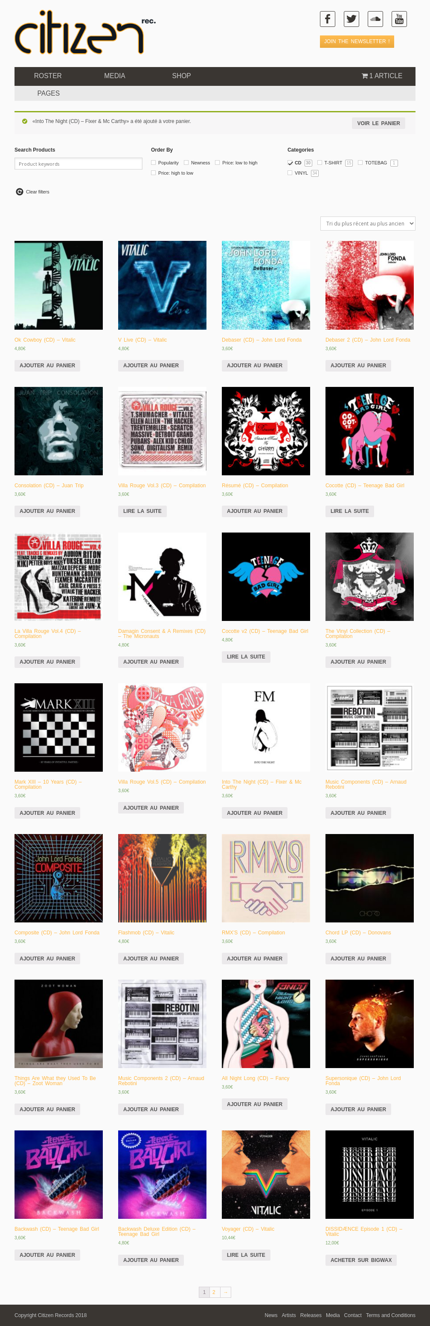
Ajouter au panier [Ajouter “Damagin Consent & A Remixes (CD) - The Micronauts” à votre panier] (151, 662)
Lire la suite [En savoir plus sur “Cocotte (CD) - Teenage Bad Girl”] (350, 511)
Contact (353, 1315)
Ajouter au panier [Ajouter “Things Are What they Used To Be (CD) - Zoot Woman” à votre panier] (47, 1109)
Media (114, 75)
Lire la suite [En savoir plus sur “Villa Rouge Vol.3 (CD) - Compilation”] (142, 511)
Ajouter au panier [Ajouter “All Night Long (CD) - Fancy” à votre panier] (254, 1104)
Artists (289, 1315)
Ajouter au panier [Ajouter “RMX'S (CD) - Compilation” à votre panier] (254, 959)
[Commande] (367, 224)
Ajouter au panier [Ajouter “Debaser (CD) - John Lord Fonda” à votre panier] (254, 366)
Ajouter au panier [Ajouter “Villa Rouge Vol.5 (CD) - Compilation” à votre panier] (151, 808)
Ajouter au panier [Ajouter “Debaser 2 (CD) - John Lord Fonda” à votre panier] (358, 366)
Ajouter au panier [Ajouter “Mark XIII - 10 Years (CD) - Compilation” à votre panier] (47, 813)
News (271, 1315)
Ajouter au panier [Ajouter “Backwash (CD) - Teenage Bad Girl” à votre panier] (47, 1255)
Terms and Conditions (390, 1315)
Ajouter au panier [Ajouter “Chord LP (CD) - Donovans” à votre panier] (358, 959)
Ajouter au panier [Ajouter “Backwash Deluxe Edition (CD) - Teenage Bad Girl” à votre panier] (151, 1260)
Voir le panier (378, 123)
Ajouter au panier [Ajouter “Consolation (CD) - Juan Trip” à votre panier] (47, 511)
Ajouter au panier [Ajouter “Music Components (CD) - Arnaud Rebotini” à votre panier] (358, 813)
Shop (181, 75)
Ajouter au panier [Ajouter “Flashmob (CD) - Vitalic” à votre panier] (151, 959)
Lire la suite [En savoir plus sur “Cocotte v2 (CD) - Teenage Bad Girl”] (246, 657)
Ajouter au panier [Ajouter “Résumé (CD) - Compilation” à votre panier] (254, 511)
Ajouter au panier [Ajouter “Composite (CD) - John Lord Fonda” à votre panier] (47, 959)
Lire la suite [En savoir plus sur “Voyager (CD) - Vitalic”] (246, 1255)
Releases (311, 1315)
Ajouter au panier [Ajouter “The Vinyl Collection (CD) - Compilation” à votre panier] (358, 662)
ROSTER (48, 75)
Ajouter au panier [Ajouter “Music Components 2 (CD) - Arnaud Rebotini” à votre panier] (151, 1109)
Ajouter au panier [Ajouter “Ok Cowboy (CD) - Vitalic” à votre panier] (47, 366)
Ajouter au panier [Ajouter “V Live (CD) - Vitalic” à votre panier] (151, 366)
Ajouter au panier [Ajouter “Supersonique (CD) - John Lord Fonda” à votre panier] (358, 1109)
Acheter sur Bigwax (361, 1260)
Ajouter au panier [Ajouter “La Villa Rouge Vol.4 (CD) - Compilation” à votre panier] (47, 662)
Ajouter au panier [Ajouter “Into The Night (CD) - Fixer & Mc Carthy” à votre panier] (254, 813)
